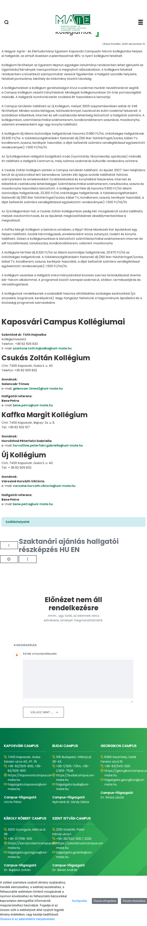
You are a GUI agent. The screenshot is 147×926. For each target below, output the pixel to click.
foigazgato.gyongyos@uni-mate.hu (28, 854)
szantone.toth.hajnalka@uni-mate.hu (42, 348)
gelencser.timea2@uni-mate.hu (38, 388)
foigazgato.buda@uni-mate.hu (72, 786)
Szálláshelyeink (17, 522)
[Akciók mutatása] (28, 559)
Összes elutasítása (134, 900)
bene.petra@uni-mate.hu (33, 405)
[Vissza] (9, 545)
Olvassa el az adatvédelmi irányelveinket (27, 919)
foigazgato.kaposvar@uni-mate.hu (27, 786)
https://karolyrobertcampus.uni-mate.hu (33, 845)
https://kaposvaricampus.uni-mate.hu (30, 777)
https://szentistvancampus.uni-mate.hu (80, 845)
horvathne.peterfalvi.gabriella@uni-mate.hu (48, 445)
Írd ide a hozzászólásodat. (40, 654)
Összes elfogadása (105, 900)
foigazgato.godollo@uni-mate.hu (74, 854)
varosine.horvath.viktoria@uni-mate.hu (44, 486)
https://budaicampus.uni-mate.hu (75, 777)
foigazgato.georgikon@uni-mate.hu (124, 782)
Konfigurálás (79, 900)
